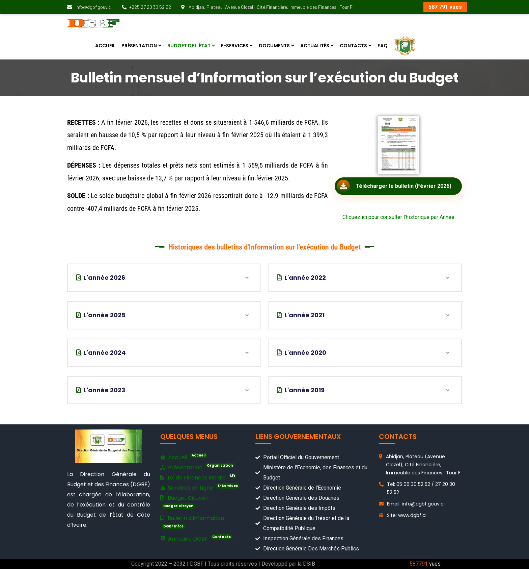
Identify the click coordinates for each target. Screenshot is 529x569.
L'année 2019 (301, 390)
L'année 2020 (301, 352)
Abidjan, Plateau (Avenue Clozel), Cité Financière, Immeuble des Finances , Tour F (267, 7)
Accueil (183, 457)
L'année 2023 (100, 390)
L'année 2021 (301, 315)
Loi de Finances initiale (198, 477)
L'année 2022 (301, 277)
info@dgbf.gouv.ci (89, 7)
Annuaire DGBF (196, 539)
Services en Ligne (200, 487)
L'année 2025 (101, 315)
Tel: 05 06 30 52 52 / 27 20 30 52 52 (421, 488)
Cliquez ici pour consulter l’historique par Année (398, 217)
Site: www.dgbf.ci (406, 515)
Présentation (197, 467)
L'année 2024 (101, 352)
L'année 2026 (100, 277)
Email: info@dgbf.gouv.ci (416, 503)
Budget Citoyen (184, 501)
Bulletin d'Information (192, 521)
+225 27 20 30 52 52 (146, 7)
